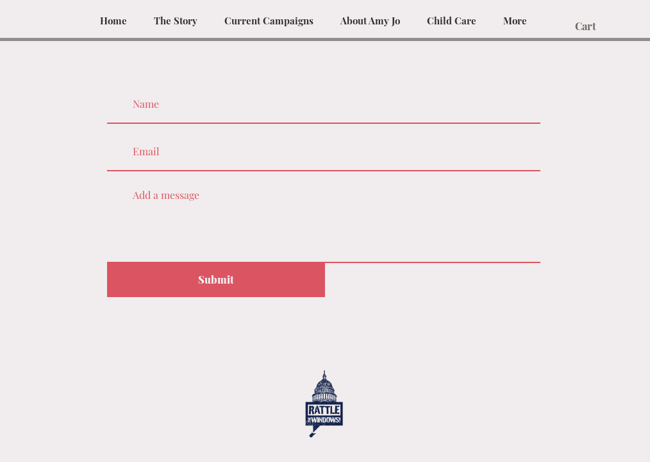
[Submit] (216, 280)
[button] (593, 27)
